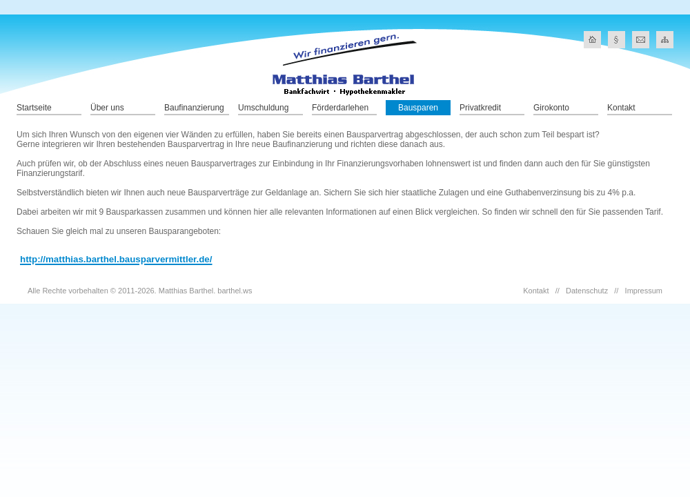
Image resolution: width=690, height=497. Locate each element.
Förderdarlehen (340, 108)
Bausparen (418, 108)
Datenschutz (587, 290)
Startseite (34, 108)
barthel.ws (234, 290)
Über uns (107, 108)
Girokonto (551, 108)
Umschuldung (263, 108)
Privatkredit (480, 108)
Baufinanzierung (194, 108)
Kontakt (621, 108)
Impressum (643, 290)
